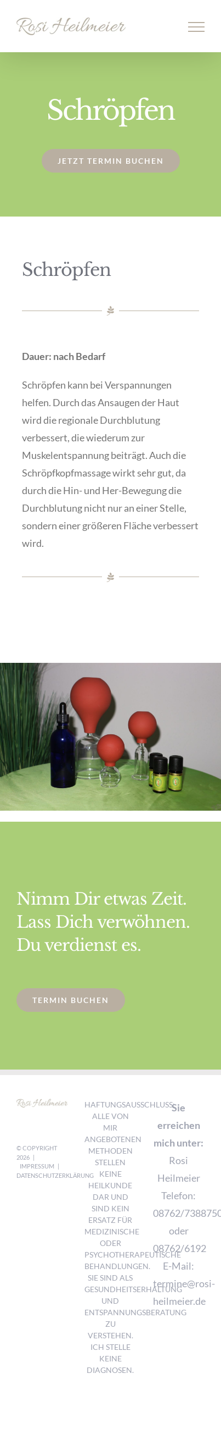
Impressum (37, 1166)
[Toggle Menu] (196, 27)
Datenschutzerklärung (55, 1175)
